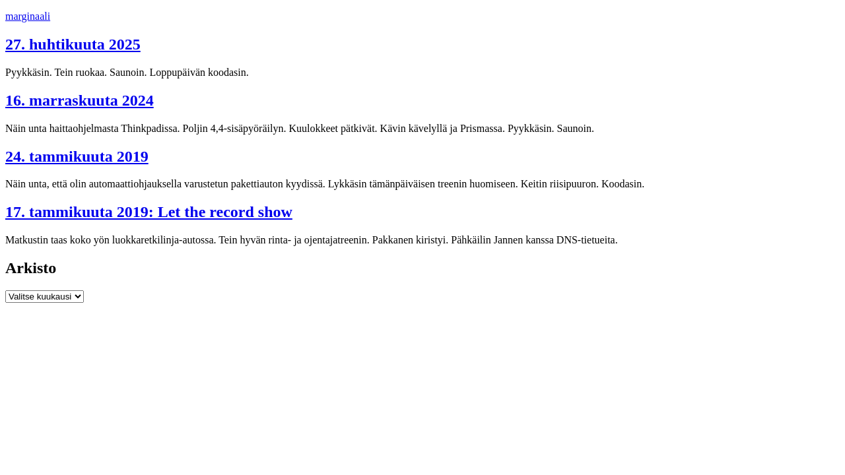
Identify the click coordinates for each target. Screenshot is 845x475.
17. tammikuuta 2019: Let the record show (148, 211)
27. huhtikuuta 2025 (73, 44)
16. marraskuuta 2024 (79, 100)
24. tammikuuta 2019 (77, 156)
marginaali (27, 16)
